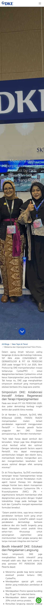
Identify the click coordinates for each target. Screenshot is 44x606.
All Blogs (5, 344)
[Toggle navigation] (40, 3)
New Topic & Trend (20, 344)
